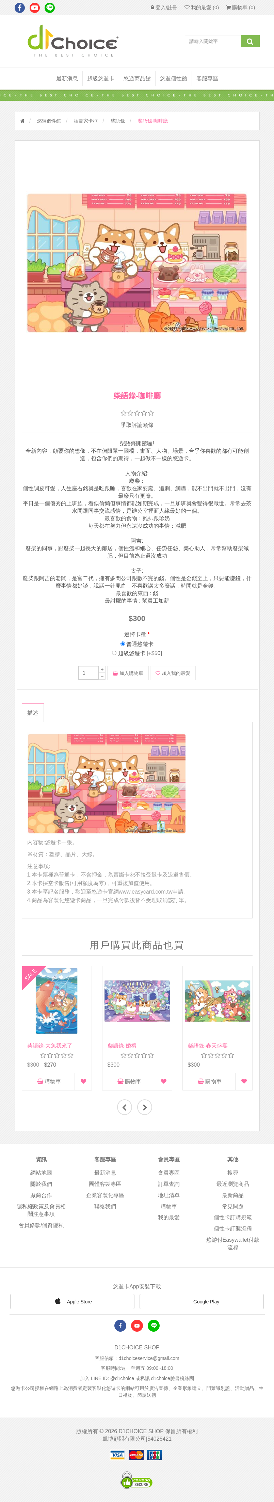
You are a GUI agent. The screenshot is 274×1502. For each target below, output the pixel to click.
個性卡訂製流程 (233, 1229)
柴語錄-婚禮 (122, 1046)
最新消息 (67, 78)
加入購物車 (128, 673)
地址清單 (169, 1195)
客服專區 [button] (207, 78)
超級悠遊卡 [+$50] (140, 653)
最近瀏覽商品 (232, 1184)
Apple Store (72, 1301)
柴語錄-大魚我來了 (49, 1046)
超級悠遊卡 (100, 78)
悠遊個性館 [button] (173, 78)
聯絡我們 (105, 1206)
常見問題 (233, 1206)
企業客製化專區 (105, 1195)
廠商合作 (41, 1195)
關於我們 (41, 1184)
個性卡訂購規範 (233, 1217)
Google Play (201, 1302)
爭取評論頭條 (137, 425)
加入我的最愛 (173, 673)
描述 (32, 713)
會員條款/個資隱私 (41, 1225)
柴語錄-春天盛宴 (208, 1046)
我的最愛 (169, 1217)
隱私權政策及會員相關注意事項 (41, 1210)
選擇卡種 (135, 634)
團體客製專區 (105, 1184)
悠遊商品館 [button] (137, 78)
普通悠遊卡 (140, 644)
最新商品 (233, 1195)
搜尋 (232, 1173)
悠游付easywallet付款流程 (232, 1244)
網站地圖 (41, 1173)
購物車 (49, 1081)
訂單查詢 (169, 1184)
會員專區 (169, 1173)
